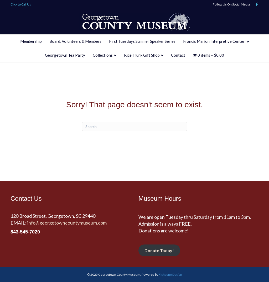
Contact (178, 55)
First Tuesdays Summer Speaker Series (142, 41)
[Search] (134, 126)
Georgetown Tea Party (65, 55)
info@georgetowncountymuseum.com (67, 223)
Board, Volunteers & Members (75, 41)
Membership (31, 41)
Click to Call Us (21, 4)
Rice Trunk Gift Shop (142, 55)
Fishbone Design (170, 274)
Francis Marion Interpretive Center (214, 41)
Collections (103, 55)
